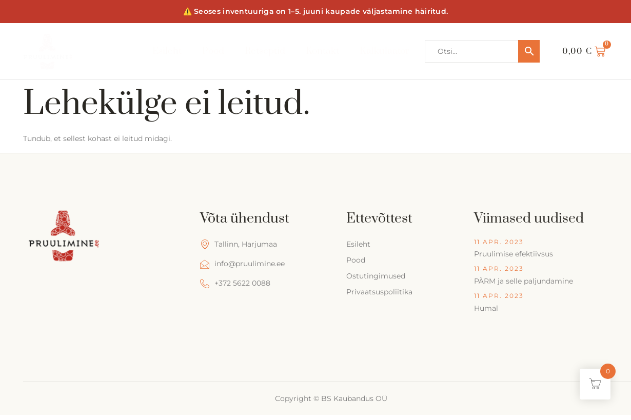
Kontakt (322, 51)
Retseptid (264, 51)
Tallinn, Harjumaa (238, 244)
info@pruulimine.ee (242, 264)
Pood (213, 51)
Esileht (166, 51)
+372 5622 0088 (235, 283)
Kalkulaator (384, 51)
